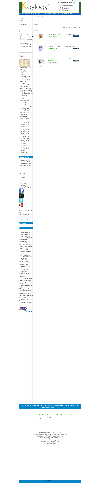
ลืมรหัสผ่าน (29, 38)
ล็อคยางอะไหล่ (45, 415)
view (40, 41)
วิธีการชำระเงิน (67, 415)
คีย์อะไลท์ (51, 418)
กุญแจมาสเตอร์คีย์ (29, 13)
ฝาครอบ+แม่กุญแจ (38, 16)
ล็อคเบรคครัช (37, 415)
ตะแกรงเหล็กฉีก (48, 13)
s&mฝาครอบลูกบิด (52, 36)
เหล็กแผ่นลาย (56, 13)
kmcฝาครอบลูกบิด (52, 48)
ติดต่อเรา (70, 13)
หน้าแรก (21, 13)
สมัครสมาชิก (30, 39)
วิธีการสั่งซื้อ (64, 13)
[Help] (25, 56)
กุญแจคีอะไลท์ (38, 13)
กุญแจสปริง (58, 418)
